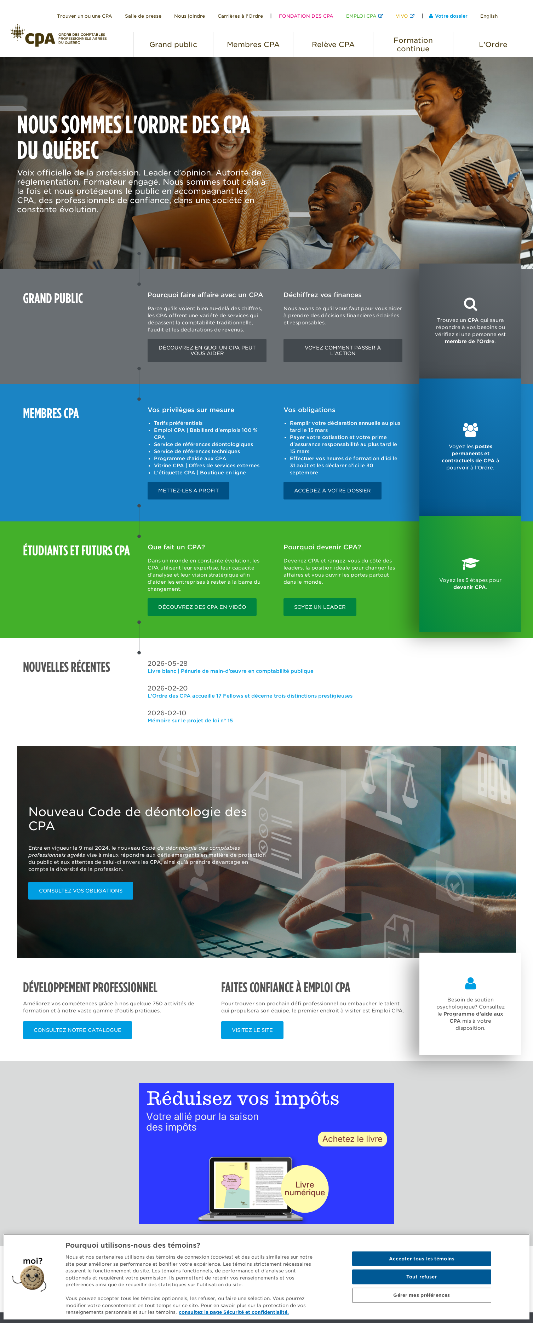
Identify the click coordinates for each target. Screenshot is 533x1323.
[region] (266, 1276)
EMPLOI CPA (361, 16)
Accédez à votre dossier (332, 490)
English (489, 16)
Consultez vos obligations (80, 891)
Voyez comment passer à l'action (343, 350)
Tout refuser (421, 1276)
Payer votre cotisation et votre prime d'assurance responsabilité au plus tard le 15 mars (343, 444)
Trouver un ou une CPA (84, 16)
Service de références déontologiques (203, 444)
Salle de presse (143, 16)
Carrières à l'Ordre (240, 16)
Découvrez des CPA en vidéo (202, 607)
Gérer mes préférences (421, 1295)
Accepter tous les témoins (421, 1258)
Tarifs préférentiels (178, 423)
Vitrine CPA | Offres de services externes (206, 465)
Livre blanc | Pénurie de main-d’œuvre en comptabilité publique (231, 671)
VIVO (402, 16)
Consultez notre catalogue (77, 1030)
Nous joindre (189, 16)
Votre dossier (448, 16)
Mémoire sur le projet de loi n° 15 (190, 720)
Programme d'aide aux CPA (190, 458)
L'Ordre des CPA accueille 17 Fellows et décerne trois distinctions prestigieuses (250, 696)
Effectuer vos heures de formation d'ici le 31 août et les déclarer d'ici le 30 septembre (343, 465)
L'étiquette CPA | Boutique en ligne (200, 472)
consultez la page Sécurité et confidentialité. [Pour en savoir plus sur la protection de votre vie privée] (234, 1312)
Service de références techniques (197, 451)
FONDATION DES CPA (306, 16)
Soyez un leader (320, 607)
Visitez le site (252, 1030)
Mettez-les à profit (188, 490)
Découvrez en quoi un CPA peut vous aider (207, 350)
